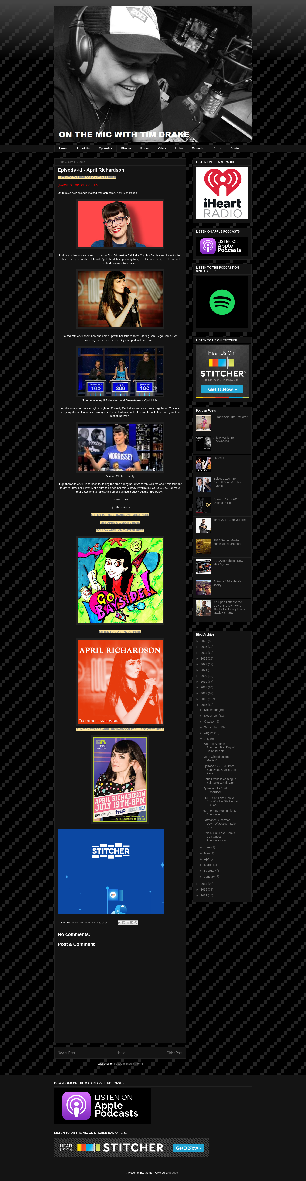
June (207, 847)
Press (144, 148)
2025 (204, 646)
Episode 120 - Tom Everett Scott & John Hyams (227, 482)
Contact (235, 148)
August (209, 733)
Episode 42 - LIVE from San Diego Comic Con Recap (219, 769)
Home (63, 148)
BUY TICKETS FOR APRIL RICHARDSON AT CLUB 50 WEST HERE (119, 729)
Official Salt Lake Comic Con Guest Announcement (219, 836)
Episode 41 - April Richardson (215, 790)
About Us (83, 148)
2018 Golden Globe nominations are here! (228, 542)
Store (217, 148)
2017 (204, 693)
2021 (204, 670)
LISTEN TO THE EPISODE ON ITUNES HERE (87, 177)
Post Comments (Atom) (128, 1063)
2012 (204, 895)
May (207, 853)
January (209, 876)
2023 (204, 658)
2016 (204, 699)
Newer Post (66, 1053)
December (211, 710)
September (211, 727)
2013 (204, 889)
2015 (204, 704)
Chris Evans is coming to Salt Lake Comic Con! (219, 780)
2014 (204, 883)
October (209, 721)
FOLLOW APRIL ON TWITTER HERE (120, 530)
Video (162, 148)
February (210, 870)
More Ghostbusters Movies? (216, 758)
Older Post (174, 1053)
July (207, 739)
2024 (204, 652)
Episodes (105, 148)
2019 (204, 681)
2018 (204, 687)
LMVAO (219, 458)
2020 (204, 676)
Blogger (173, 1172)
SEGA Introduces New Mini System (228, 562)
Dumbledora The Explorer (231, 417)
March (208, 865)
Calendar (198, 148)
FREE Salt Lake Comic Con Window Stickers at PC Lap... (220, 801)
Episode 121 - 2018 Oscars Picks (226, 501)
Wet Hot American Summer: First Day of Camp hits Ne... (219, 747)
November (211, 715)
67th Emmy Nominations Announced (219, 812)
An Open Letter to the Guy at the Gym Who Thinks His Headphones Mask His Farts (229, 607)
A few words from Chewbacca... (225, 439)
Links (179, 148)
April (207, 859)
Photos (126, 148)
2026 (204, 641)
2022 (204, 664)
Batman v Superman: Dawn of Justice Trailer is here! (220, 823)
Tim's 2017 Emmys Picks (230, 519)
